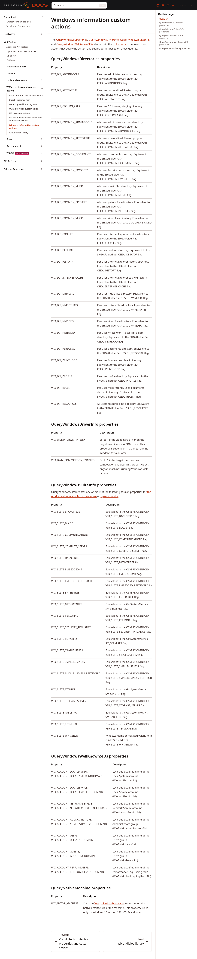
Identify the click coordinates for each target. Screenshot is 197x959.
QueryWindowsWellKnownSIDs (74, 44)
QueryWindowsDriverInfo (104, 39)
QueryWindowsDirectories (71, 39)
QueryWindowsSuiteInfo (134, 39)
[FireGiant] (17, 5)
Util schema (120, 44)
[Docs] (40, 5)
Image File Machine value (109, 903)
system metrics (109, 496)
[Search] (79, 5)
